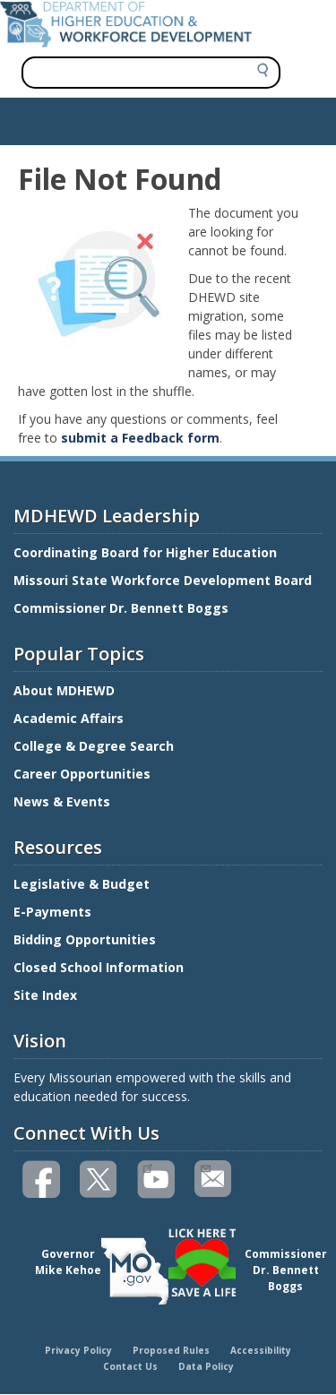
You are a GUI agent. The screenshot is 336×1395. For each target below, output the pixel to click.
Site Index (47, 994)
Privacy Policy (78, 1350)
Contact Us (130, 1366)
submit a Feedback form (140, 437)
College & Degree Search (95, 745)
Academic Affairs (70, 718)
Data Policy (206, 1366)
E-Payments (52, 911)
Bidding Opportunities (86, 939)
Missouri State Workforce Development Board (162, 580)
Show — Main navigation (84, 116)
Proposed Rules (171, 1350)
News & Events (61, 801)
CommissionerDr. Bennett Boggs (286, 1270)
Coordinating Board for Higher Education (146, 552)
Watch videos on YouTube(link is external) (147, 1166)
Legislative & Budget (83, 883)
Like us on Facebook (42, 1179)
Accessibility (260, 1350)
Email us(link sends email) (204, 1166)
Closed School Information (98, 967)
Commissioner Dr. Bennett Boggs (120, 607)
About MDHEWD (64, 690)
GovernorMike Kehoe (68, 1262)
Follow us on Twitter (99, 1179)
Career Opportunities (82, 773)
